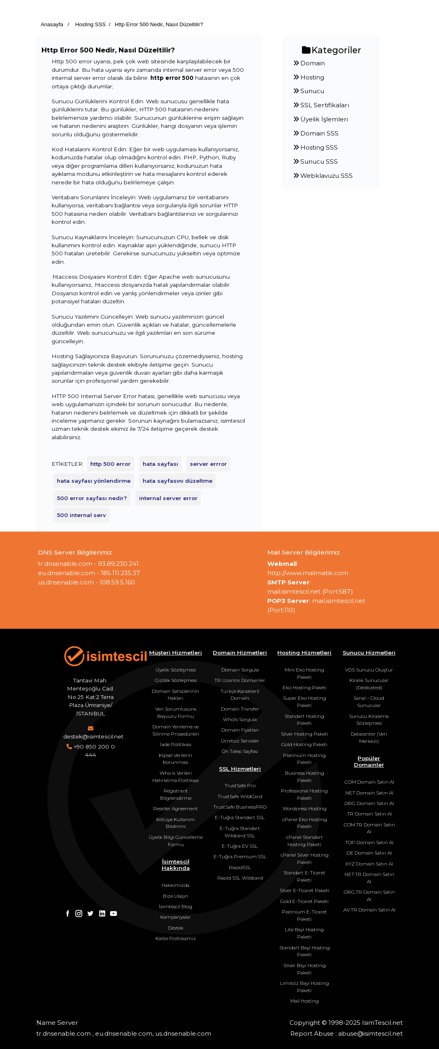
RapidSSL (240, 867)
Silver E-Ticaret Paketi (304, 890)
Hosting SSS (90, 24)
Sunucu (308, 91)
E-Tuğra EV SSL (240, 846)
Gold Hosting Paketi (304, 744)
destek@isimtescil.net (93, 736)
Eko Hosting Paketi (305, 687)
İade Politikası (175, 744)
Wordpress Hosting (305, 808)
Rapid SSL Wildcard (240, 878)
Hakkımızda (175, 885)
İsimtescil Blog (175, 906)
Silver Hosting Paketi (304, 734)
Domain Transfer (240, 709)
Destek (175, 928)
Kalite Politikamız (176, 938)
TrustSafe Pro (240, 785)
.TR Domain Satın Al (369, 814)
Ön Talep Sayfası (240, 751)
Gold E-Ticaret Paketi (304, 901)
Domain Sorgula (240, 670)
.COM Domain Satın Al (369, 782)
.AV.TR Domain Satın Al (369, 910)
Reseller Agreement (175, 808)
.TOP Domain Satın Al (368, 842)
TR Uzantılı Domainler (239, 680)
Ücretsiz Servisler (240, 741)
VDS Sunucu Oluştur (369, 670)
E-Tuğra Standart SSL (240, 817)
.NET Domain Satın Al (369, 793)
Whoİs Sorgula (240, 719)
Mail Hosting (304, 1001)
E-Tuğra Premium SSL (240, 856)
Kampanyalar (175, 917)
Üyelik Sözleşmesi (176, 670)
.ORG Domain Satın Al (369, 803)
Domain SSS (316, 133)
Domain (309, 63)
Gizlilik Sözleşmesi (176, 680)
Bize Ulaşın (175, 896)
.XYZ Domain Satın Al (369, 864)
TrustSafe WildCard (240, 796)
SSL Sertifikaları (321, 105)
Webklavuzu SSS (323, 175)
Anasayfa (52, 24)
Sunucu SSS (315, 161)
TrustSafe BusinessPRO (239, 807)
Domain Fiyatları (240, 730)
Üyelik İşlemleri (320, 119)
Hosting (308, 77)
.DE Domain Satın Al (369, 853)
